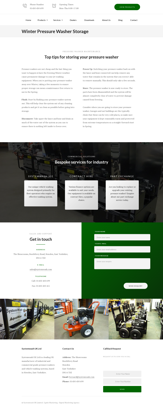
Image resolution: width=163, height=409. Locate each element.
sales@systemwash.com (41, 269)
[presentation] (113, 277)
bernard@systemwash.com (81, 377)
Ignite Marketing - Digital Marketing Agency (61, 402)
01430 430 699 (37, 8)
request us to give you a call (116, 356)
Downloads (89, 20)
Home (28, 20)
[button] (42, 19)
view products (127, 7)
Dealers (73, 20)
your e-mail (100, 244)
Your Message (101, 256)
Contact (133, 20)
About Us (106, 20)
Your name (100, 231)
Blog (120, 20)
